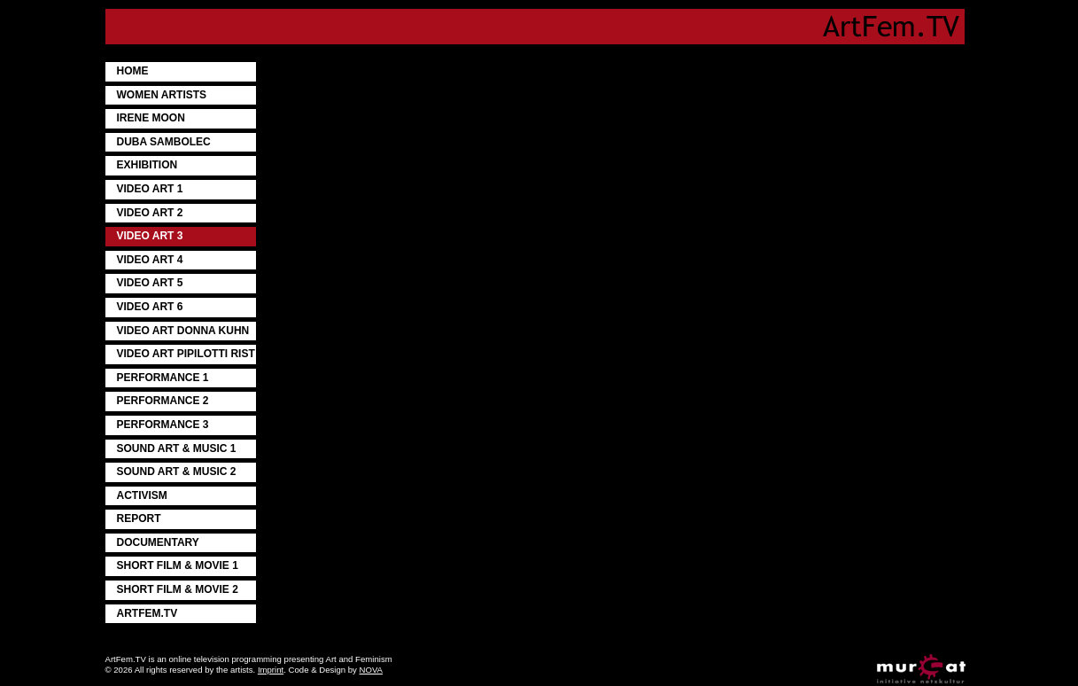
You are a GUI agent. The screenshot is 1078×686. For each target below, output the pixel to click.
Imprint (270, 669)
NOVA (371, 669)
